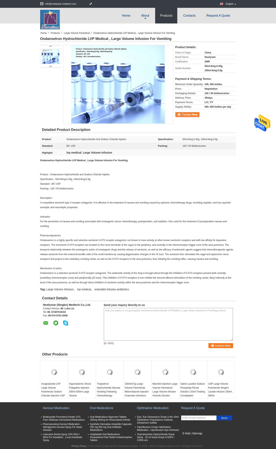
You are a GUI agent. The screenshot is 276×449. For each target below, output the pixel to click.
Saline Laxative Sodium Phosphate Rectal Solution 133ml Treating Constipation (192, 389)
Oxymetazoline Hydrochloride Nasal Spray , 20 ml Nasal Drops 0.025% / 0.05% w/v (156, 437)
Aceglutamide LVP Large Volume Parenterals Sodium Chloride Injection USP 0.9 (53, 391)
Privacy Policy (78, 446)
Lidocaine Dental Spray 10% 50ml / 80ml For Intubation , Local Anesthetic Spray (62, 437)
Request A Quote (218, 15)
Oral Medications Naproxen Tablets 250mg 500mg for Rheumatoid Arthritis (110, 418)
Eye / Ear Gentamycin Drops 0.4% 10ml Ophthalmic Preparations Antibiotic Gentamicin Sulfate (158, 420)
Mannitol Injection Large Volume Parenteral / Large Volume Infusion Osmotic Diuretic (165, 389)
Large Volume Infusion (59, 289)
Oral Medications (101, 408)
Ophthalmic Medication (153, 408)
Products (166, 15)
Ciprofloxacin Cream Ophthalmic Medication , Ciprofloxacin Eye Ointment (158, 428)
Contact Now (182, 114)
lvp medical (84, 289)
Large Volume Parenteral (77, 33)
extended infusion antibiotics (111, 289)
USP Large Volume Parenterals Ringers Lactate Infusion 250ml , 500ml (220, 389)
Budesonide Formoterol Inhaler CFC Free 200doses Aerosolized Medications (64, 418)
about (145, 15)
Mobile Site (188, 438)
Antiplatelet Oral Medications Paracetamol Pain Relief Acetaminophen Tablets (111, 437)
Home (126, 15)
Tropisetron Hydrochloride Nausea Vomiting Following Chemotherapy (108, 389)
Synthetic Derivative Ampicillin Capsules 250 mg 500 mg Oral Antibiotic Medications (111, 427)
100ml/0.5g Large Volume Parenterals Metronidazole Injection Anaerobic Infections (137, 389)
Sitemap (197, 433)
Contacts (189, 15)
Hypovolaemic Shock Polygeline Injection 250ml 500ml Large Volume (80, 389)
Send (224, 418)
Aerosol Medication (56, 408)
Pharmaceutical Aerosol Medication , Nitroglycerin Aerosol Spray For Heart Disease (62, 427)
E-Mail (186, 433)
